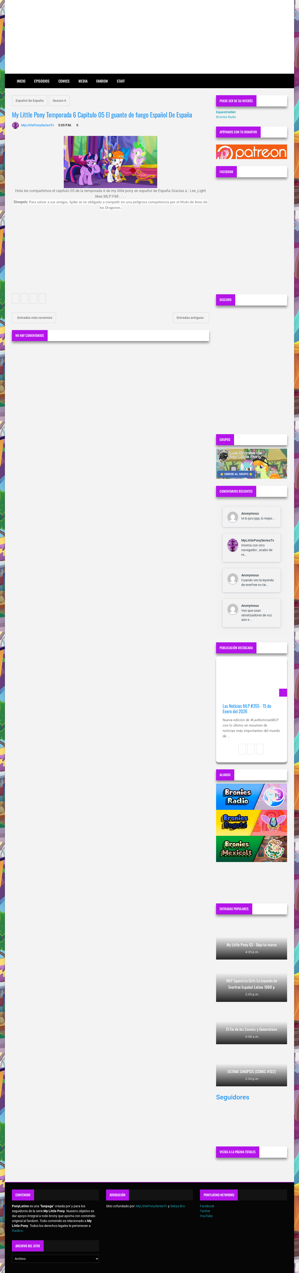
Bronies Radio (226, 117)
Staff (121, 81)
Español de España (30, 100)
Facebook (207, 1206)
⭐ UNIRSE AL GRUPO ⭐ (236, 474)
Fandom (102, 81)
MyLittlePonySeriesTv (257, 540)
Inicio (21, 81)
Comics (64, 81)
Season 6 (59, 100)
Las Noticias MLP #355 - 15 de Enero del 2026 (247, 708)
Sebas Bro (177, 1206)
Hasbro (17, 1231)
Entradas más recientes (34, 318)
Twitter (205, 1211)
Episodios (42, 81)
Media (83, 81)
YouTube (206, 1216)
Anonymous (250, 513)
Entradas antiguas (190, 318)
